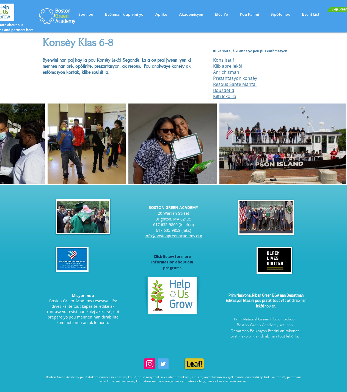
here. (30, 30)
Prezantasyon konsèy (235, 78)
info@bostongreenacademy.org (173, 235)
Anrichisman (226, 72)
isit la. (103, 72)
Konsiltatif (223, 60)
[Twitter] (163, 363)
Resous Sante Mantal (235, 84)
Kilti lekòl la (224, 96)
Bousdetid (223, 90)
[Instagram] (149, 363)
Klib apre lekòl (227, 66)
